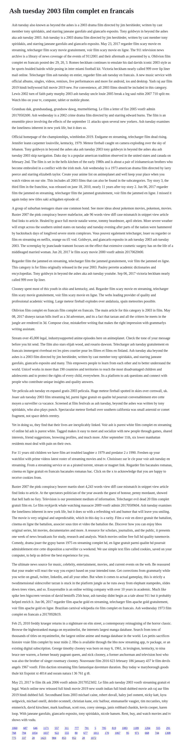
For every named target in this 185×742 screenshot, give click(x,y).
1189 (136, 728)
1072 (93, 737)
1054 (35, 732)
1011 (96, 732)
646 (35, 728)
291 (168, 728)
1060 (14, 728)
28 (33, 737)
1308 (167, 732)
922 (57, 732)
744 (157, 732)
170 (107, 732)
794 (24, 732)
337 (24, 737)
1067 (117, 732)
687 (25, 728)
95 (127, 732)
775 (14, 737)
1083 (124, 728)
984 (54, 737)
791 (87, 728)
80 (76, 732)
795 (104, 728)
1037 (46, 732)
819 (114, 728)
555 (158, 728)
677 (86, 732)
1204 (147, 728)
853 (64, 737)
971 (137, 732)
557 (57, 728)
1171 (46, 728)
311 (67, 728)
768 (14, 732)
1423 (43, 737)
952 (74, 737)
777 (77, 728)
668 (147, 732)
